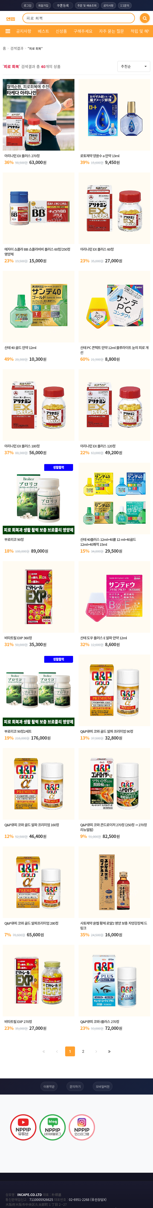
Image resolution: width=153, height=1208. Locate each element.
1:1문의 (124, 5)
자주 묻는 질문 (111, 31)
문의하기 (75, 1086)
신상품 (61, 31)
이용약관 (49, 1086)
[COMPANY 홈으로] (10, 18)
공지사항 (108, 5)
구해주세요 (83, 31)
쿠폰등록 (63, 5)
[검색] (145, 18)
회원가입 (43, 5)
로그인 (27, 5)
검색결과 (17, 48)
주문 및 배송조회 (87, 5)
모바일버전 (103, 1086)
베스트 (43, 31)
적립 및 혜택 (141, 31)
